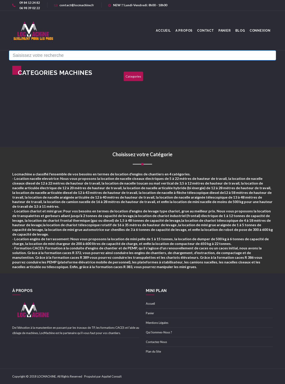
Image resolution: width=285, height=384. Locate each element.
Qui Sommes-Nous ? (159, 332)
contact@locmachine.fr (74, 5)
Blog (240, 30)
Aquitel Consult (112, 376)
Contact (205, 30)
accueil (163, 30)
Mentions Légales (157, 322)
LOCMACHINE (46, 376)
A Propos (184, 30)
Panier (224, 30)
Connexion (260, 30)
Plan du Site (153, 351)
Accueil (150, 303)
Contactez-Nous (156, 342)
